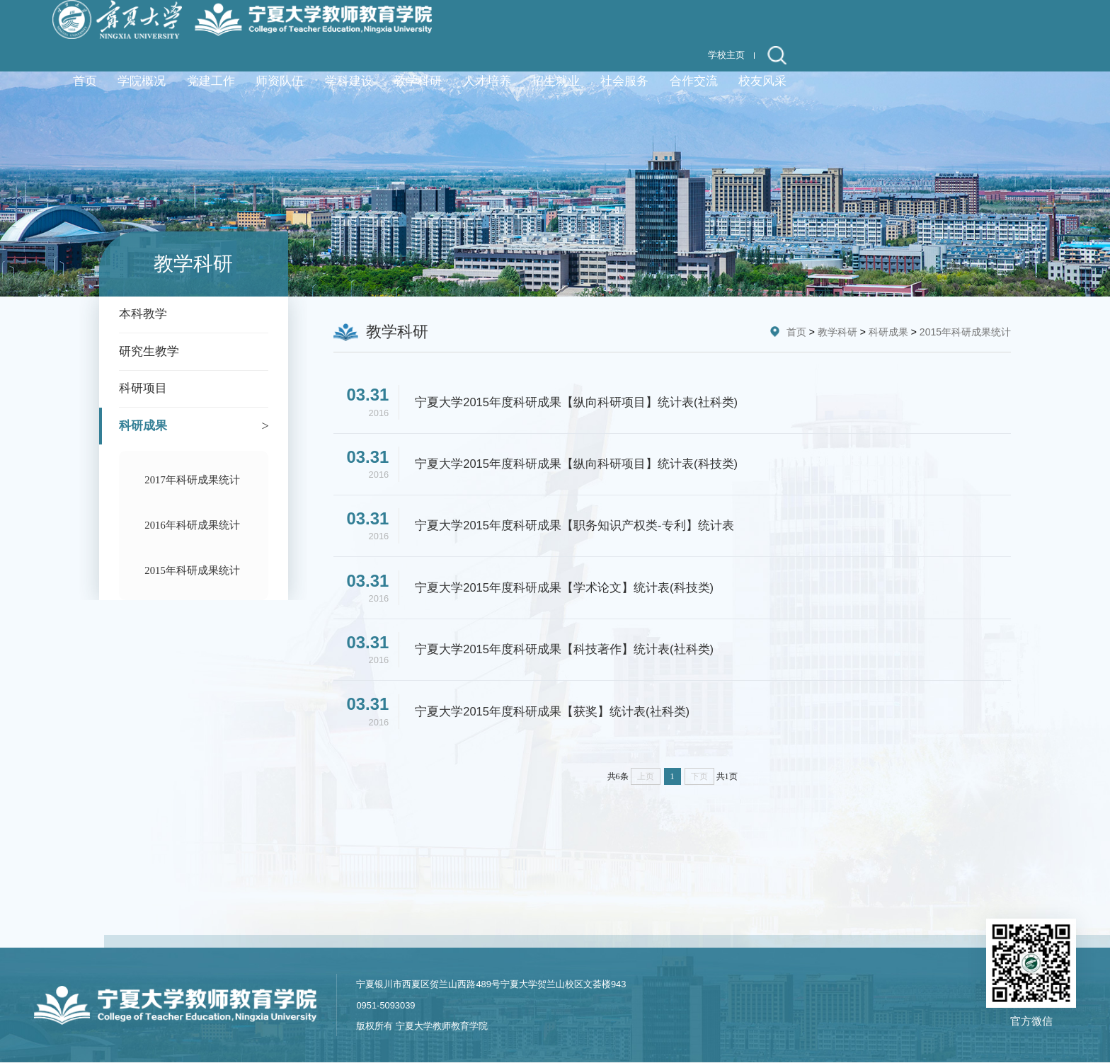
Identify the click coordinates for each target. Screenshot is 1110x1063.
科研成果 (888, 332)
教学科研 (837, 332)
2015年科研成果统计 (965, 332)
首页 (796, 332)
